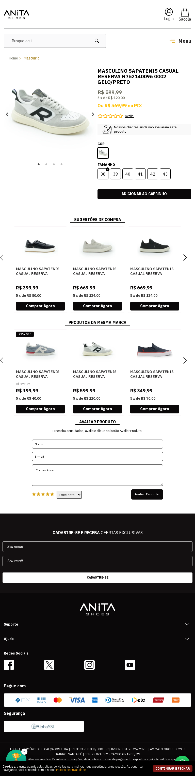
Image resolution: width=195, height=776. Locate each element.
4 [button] (61, 164)
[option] (50, 114)
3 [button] (53, 164)
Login (169, 18)
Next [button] (93, 114)
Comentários (97, 475)
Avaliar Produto (147, 494)
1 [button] (38, 164)
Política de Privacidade (71, 770)
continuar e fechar (172, 768)
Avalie (129, 116)
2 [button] (46, 164)
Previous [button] (7, 114)
